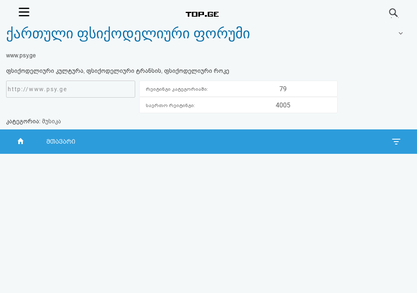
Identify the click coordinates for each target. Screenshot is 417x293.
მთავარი (60, 141)
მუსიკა (51, 121)
